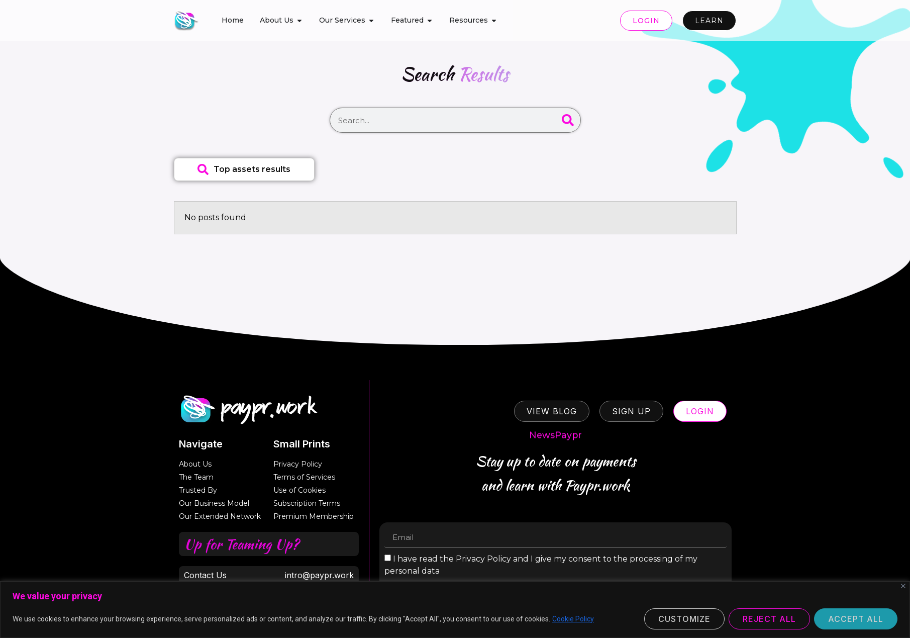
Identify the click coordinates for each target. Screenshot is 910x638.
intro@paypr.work (319, 575)
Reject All (769, 619)
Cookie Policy (573, 619)
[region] (455, 609)
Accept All (855, 619)
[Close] (903, 586)
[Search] (567, 120)
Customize (684, 619)
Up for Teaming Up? (241, 544)
